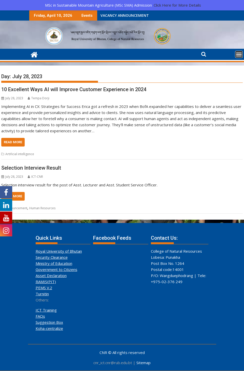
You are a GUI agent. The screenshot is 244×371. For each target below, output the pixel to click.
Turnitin (42, 293)
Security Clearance (52, 257)
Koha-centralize (49, 328)
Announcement (16, 208)
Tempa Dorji (38, 98)
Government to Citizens (56, 269)
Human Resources (42, 208)
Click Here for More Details (177, 5)
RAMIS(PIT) (46, 281)
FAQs (40, 316)
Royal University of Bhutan (59, 251)
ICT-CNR (35, 176)
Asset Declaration (51, 275)
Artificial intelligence (19, 154)
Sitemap (143, 362)
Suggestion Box (49, 322)
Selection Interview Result (31, 168)
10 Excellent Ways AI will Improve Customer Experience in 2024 (73, 89)
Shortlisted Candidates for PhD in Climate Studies (163, 15)
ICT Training (46, 310)
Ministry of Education (54, 263)
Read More (13, 142)
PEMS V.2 (44, 287)
